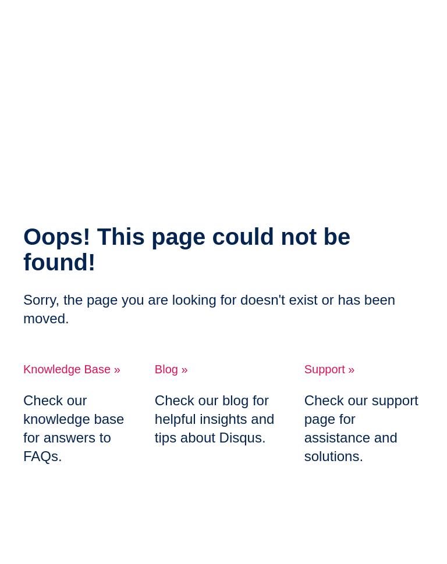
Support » (329, 369)
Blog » (171, 369)
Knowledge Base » (71, 369)
